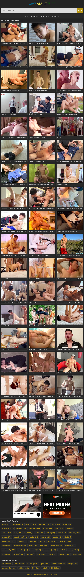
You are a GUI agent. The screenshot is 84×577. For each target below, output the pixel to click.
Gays (42, 4)
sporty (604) (59, 528)
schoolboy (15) (70, 545)
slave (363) (32, 541)
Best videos (34, 16)
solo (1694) (17, 533)
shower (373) (6, 537)
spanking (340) (76, 554)
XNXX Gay (35, 568)
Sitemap (55, 574)
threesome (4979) (34, 528)
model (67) (62, 550)
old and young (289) (20, 537)
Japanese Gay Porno (9, 568)
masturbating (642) (8, 550)
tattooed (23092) (74, 533)
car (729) (42, 541)
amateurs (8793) (65, 541)
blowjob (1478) (36, 550)
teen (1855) (67, 524)
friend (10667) (18, 524)
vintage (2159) (44, 524)
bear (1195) (44, 545)
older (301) (67, 537)
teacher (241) (33, 537)
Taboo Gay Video (32, 564)
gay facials (45, 568)
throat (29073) (64, 554)
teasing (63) (6, 554)
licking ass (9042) (56, 545)
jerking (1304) (45, 537)
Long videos (45, 16)
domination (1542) (50, 550)
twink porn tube (23, 568)
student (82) (52, 554)
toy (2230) (69, 528)
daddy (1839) (56, 524)
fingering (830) (18, 554)
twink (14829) (21, 528)
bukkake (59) (39, 533)
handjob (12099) (30, 524)
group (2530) (62, 533)
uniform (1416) (52, 541)
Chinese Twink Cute (58, 564)
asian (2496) (6, 524)
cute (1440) (57, 537)
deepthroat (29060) (8, 541)
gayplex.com (6, 564)
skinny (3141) (33, 545)
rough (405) (28, 533)
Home (26, 16)
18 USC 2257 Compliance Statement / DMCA (39, 574)
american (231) (23, 550)
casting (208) (6, 545)
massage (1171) (73, 550)
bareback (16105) (20, 545)
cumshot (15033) (8, 528)
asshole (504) (41, 554)
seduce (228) (50, 533)
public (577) (22, 541)
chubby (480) (6, 533)
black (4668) (29, 554)
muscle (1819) (47, 528)
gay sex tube (45, 564)
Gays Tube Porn (19, 564)
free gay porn (72, 564)
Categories (55, 16)
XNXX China (55, 568)
